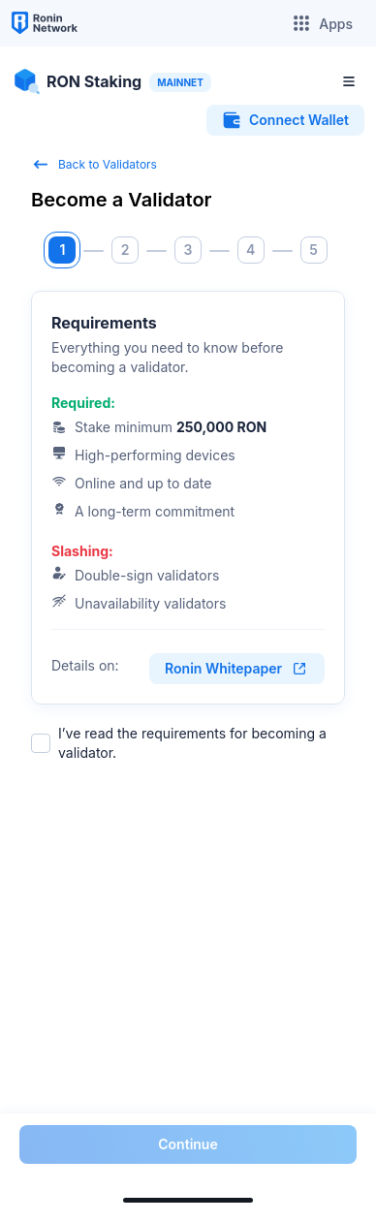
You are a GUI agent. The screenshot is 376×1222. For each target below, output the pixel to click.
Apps (322, 23)
